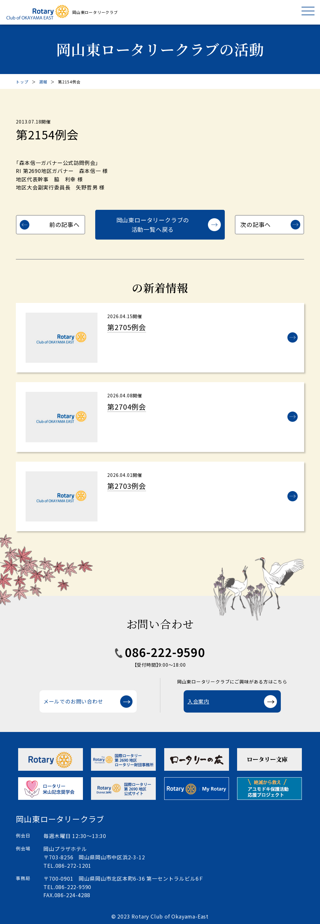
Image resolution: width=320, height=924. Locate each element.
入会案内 (198, 701)
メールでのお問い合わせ (73, 701)
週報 (43, 81)
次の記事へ (255, 224)
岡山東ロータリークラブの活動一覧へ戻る (152, 224)
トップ (22, 81)
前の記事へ (64, 224)
